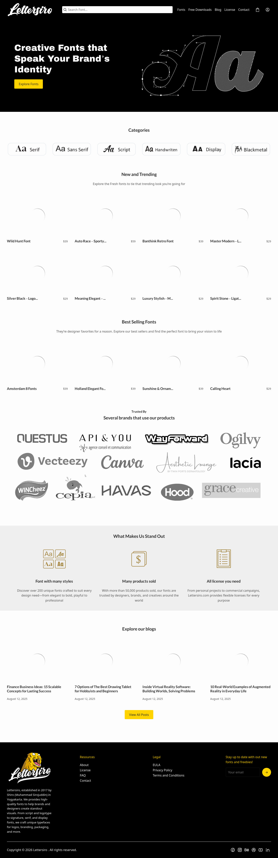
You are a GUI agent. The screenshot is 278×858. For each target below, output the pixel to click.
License (229, 10)
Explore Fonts (28, 84)
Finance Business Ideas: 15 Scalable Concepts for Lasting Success (37, 661)
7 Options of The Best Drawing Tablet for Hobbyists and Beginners (105, 661)
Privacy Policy (162, 770)
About (84, 765)
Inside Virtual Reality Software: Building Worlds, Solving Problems (172, 661)
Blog (218, 10)
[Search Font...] (119, 10)
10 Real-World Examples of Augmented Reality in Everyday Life (240, 661)
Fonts (181, 10)
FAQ (83, 775)
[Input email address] (243, 772)
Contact (243, 10)
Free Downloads (200, 10)
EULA (156, 765)
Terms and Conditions (168, 775)
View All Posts (139, 715)
